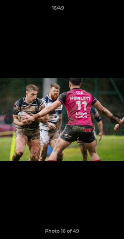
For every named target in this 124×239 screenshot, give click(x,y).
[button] (100, 10)
